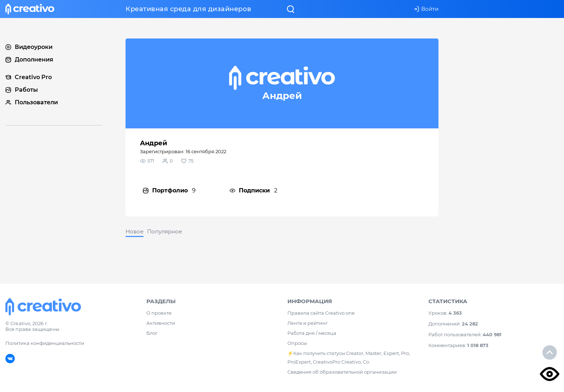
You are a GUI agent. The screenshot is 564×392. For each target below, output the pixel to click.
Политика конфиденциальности (44, 343)
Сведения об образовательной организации (342, 372)
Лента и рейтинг (307, 323)
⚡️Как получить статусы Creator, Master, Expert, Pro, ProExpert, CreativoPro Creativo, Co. (348, 357)
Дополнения (29, 59)
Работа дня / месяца (311, 333)
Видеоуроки (29, 47)
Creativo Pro (28, 77)
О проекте (159, 313)
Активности (160, 323)
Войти (426, 8)
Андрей (153, 143)
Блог (152, 333)
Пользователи (31, 102)
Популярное (164, 231)
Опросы (297, 343)
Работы (21, 89)
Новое (135, 231)
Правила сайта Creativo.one (321, 313)
